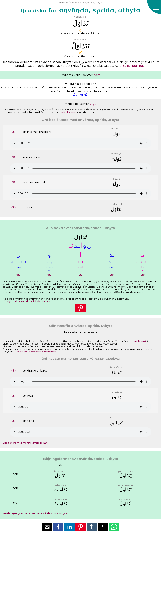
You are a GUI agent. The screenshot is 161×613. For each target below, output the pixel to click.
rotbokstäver (68, 112)
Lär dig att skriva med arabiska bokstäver (26, 301)
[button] (154, 7)
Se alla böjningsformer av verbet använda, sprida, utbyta (35, 513)
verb (97, 75)
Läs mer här (80, 94)
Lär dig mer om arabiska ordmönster (36, 351)
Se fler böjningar (134, 65)
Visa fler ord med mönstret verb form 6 (25, 443)
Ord (72, 2)
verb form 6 (139, 341)
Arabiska (63, 2)
